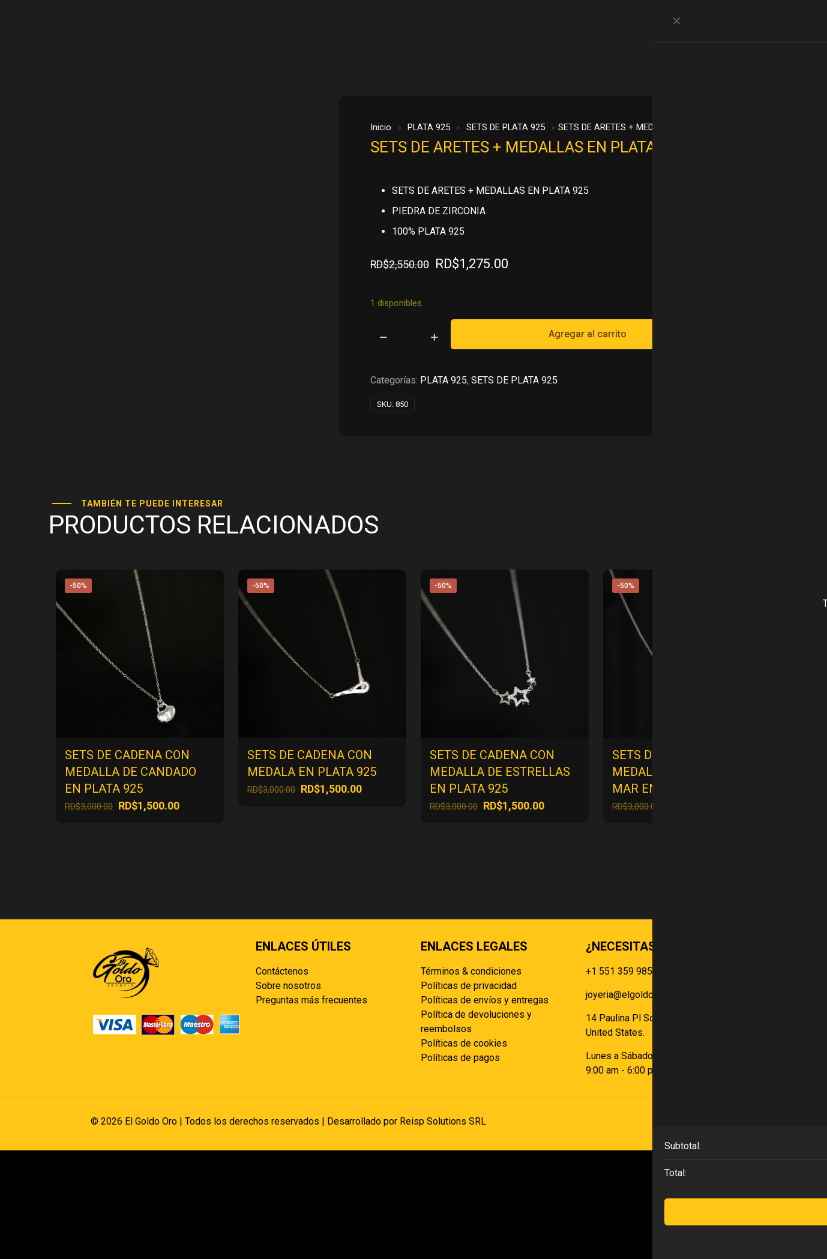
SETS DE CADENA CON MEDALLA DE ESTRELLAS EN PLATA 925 (500, 880)
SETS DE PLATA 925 (505, 127)
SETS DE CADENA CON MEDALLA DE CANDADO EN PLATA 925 (130, 880)
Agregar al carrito (588, 334)
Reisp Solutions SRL (443, 1230)
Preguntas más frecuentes (311, 1108)
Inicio (380, 127)
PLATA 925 (428, 127)
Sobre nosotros (288, 1094)
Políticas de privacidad (469, 1094)
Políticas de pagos (460, 1166)
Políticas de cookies (464, 1152)
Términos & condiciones (471, 1080)
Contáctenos (282, 1080)
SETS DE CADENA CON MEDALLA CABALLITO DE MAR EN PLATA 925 (681, 880)
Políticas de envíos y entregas (485, 1108)
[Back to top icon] (723, 1230)
